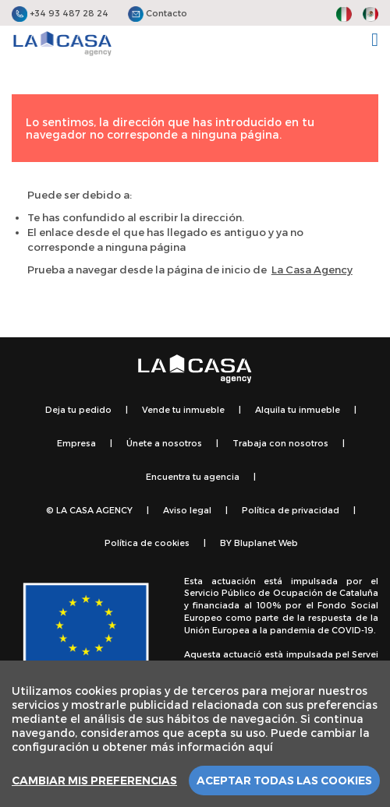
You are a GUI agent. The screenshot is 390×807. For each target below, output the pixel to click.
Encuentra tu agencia (192, 476)
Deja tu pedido (78, 409)
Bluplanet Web (266, 542)
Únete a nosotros (164, 443)
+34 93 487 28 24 (60, 13)
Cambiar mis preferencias (94, 781)
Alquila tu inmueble (297, 409)
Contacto (157, 13)
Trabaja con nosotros (280, 443)
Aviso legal (187, 510)
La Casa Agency (312, 269)
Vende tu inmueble (183, 409)
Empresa (76, 443)
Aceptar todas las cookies (284, 781)
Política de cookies (147, 542)
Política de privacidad (290, 510)
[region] (195, 734)
